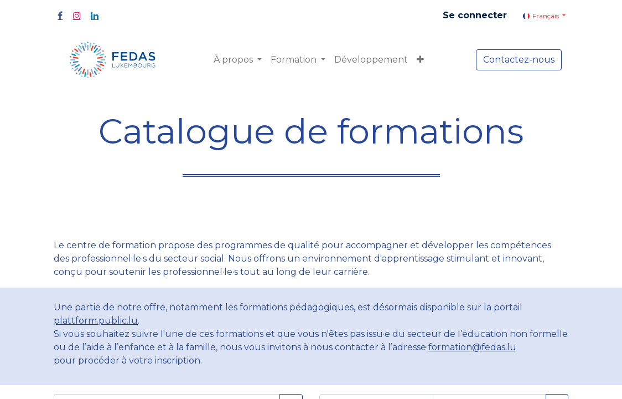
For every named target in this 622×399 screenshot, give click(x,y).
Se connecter (475, 15)
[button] (420, 60)
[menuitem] (371, 60)
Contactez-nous (518, 59)
